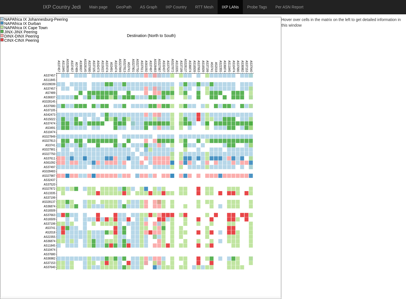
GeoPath (123, 7)
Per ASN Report (289, 7)
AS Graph (148, 7)
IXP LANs (230, 7)
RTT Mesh (204, 7)
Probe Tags (257, 7)
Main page (98, 7)
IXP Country (176, 7)
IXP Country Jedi (62, 7)
